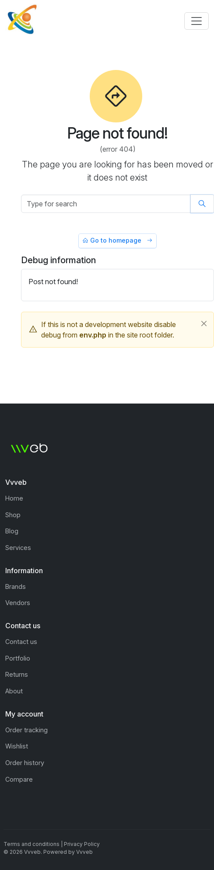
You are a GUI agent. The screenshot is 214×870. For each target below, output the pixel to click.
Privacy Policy (82, 844)
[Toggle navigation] (196, 21)
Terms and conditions (32, 844)
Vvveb (84, 852)
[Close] (204, 323)
